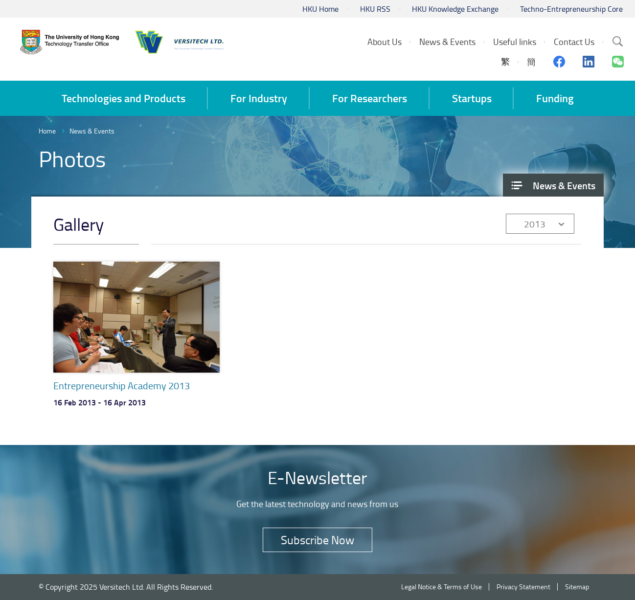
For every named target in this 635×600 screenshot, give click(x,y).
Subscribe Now (317, 540)
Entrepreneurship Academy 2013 (121, 385)
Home (47, 130)
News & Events (91, 130)
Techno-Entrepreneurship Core (571, 8)
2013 (534, 223)
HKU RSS (375, 8)
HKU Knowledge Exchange (455, 8)
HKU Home (320, 8)
